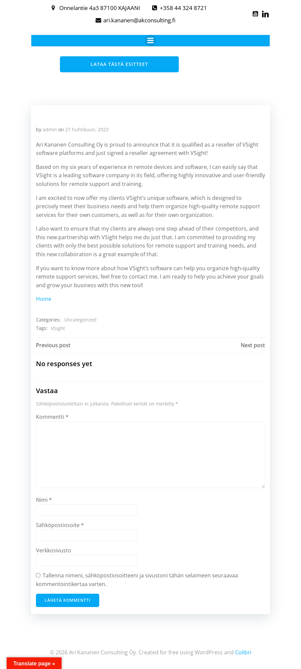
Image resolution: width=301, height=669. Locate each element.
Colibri (243, 651)
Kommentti (52, 416)
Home (43, 299)
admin (49, 129)
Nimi (44, 499)
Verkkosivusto (53, 550)
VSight (58, 328)
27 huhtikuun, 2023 (86, 129)
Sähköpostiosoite (60, 524)
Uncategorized (80, 319)
